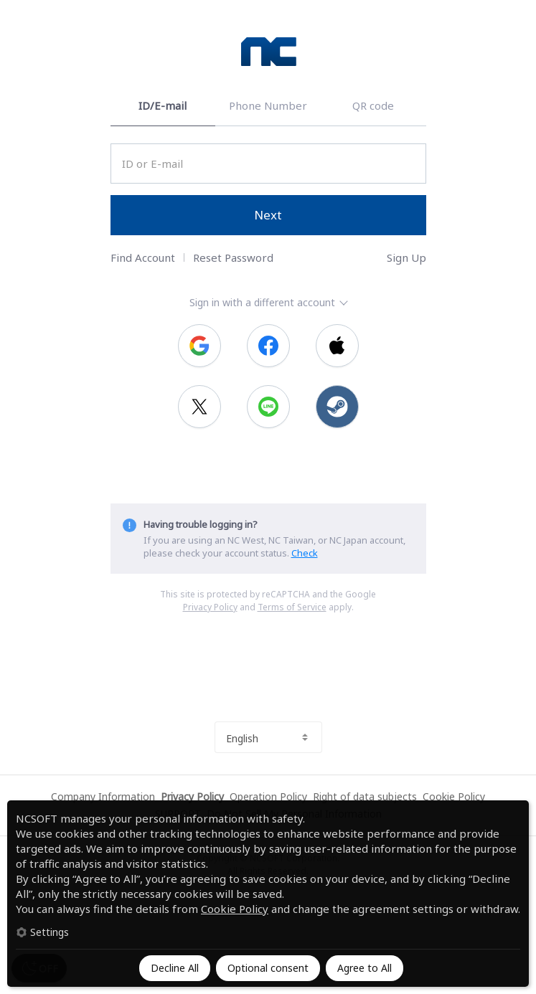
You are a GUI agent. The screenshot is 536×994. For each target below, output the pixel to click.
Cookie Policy (234, 908)
